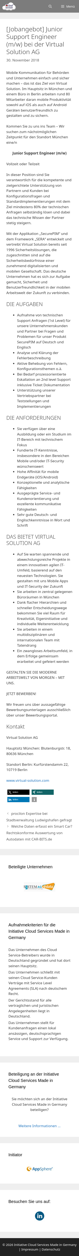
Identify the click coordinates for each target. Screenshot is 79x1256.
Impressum (29, 1249)
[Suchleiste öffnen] (50, 6)
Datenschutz (51, 1249)
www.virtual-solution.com (27, 780)
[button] (18, 792)
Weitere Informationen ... (39, 1125)
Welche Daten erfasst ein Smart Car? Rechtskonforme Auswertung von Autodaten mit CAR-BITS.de (39, 833)
